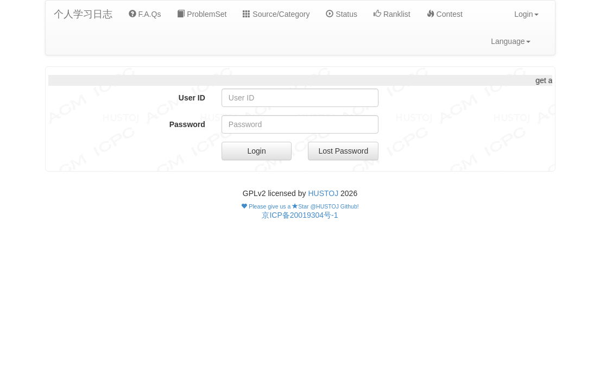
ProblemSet (201, 14)
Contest (445, 14)
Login (257, 151)
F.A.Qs (145, 14)
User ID (192, 97)
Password (187, 124)
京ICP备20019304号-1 (300, 215)
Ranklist (392, 14)
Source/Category (276, 14)
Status (341, 14)
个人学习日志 (83, 14)
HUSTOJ (323, 193)
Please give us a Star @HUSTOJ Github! (299, 206)
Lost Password (343, 151)
